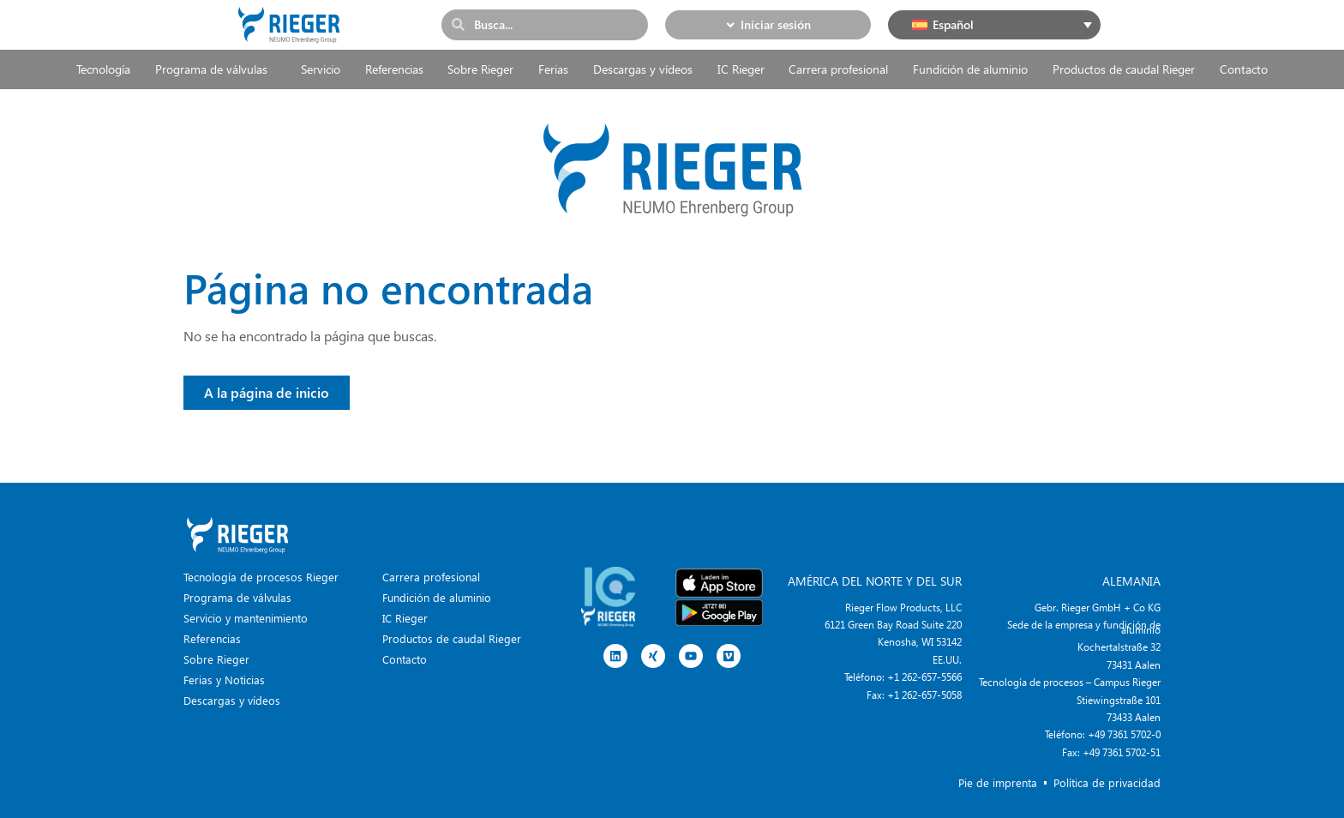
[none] (994, 24)
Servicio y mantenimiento (245, 617)
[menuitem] (994, 24)
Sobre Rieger (480, 69)
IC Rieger (741, 69)
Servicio (320, 69)
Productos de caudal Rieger (1124, 69)
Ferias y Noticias (224, 679)
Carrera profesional (838, 69)
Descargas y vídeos (643, 69)
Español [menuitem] (953, 24)
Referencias (394, 69)
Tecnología (103, 69)
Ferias (553, 69)
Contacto (1244, 69)
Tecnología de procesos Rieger (261, 576)
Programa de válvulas (215, 69)
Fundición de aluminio (970, 69)
